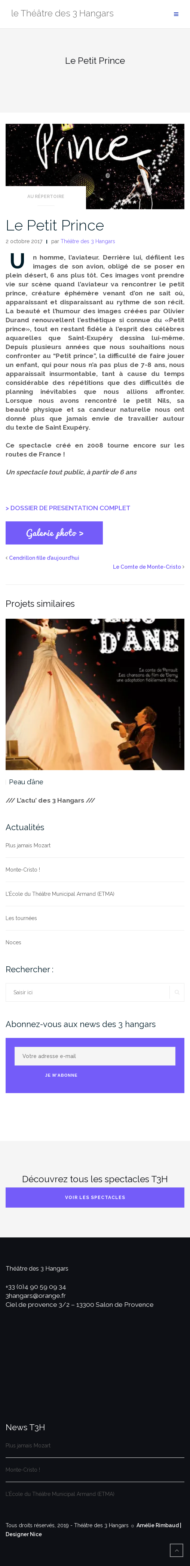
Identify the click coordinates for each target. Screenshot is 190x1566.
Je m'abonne (61, 1075)
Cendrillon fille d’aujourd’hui (44, 558)
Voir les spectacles (95, 1197)
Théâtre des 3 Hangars (88, 241)
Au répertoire (45, 196)
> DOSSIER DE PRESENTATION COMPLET (68, 508)
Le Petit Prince (55, 225)
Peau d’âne (26, 782)
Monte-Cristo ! (23, 870)
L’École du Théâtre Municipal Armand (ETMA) (60, 894)
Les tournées (21, 918)
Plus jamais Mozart (28, 845)
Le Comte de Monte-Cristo (147, 567)
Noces (13, 942)
